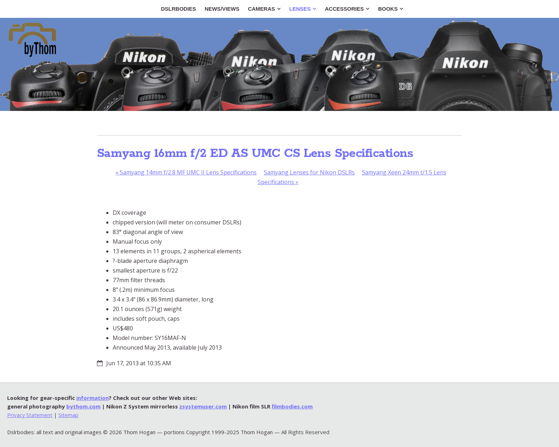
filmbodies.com (292, 406)
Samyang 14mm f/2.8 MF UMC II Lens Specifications (186, 172)
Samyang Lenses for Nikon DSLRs (309, 172)
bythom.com (83, 406)
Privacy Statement (29, 414)
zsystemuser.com (203, 406)
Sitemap (68, 414)
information (92, 397)
